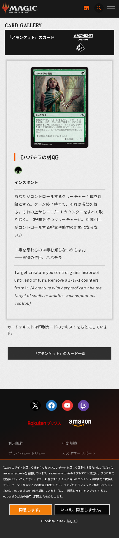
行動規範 (69, 443)
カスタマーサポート (79, 453)
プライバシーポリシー (27, 453)
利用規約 (15, 443)
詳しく (71, 520)
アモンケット (23, 37)
